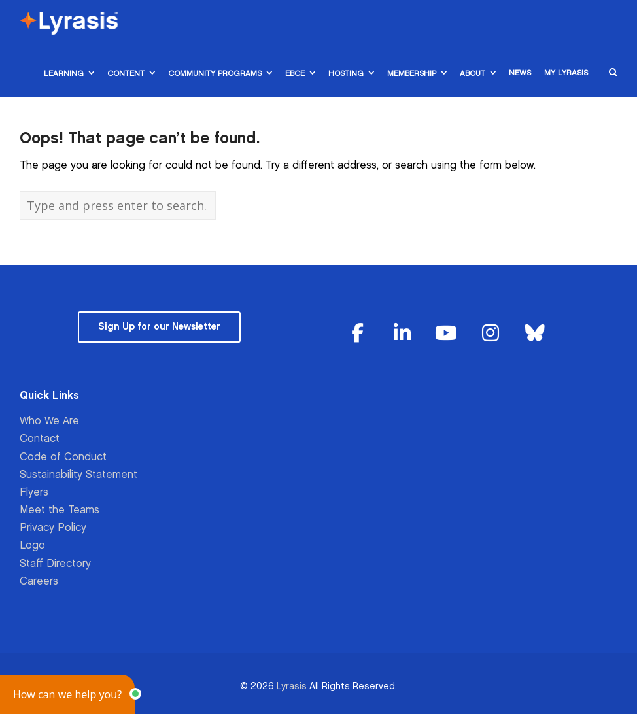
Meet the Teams (59, 510)
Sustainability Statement (78, 475)
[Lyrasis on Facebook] (357, 333)
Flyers (34, 493)
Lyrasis (292, 686)
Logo (32, 546)
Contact (40, 439)
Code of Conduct (63, 457)
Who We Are (49, 421)
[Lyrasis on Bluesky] (535, 333)
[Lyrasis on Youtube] (446, 333)
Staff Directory (55, 564)
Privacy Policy (53, 528)
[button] (67, 694)
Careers (39, 581)
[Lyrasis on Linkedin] (402, 333)
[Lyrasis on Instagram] (490, 333)
